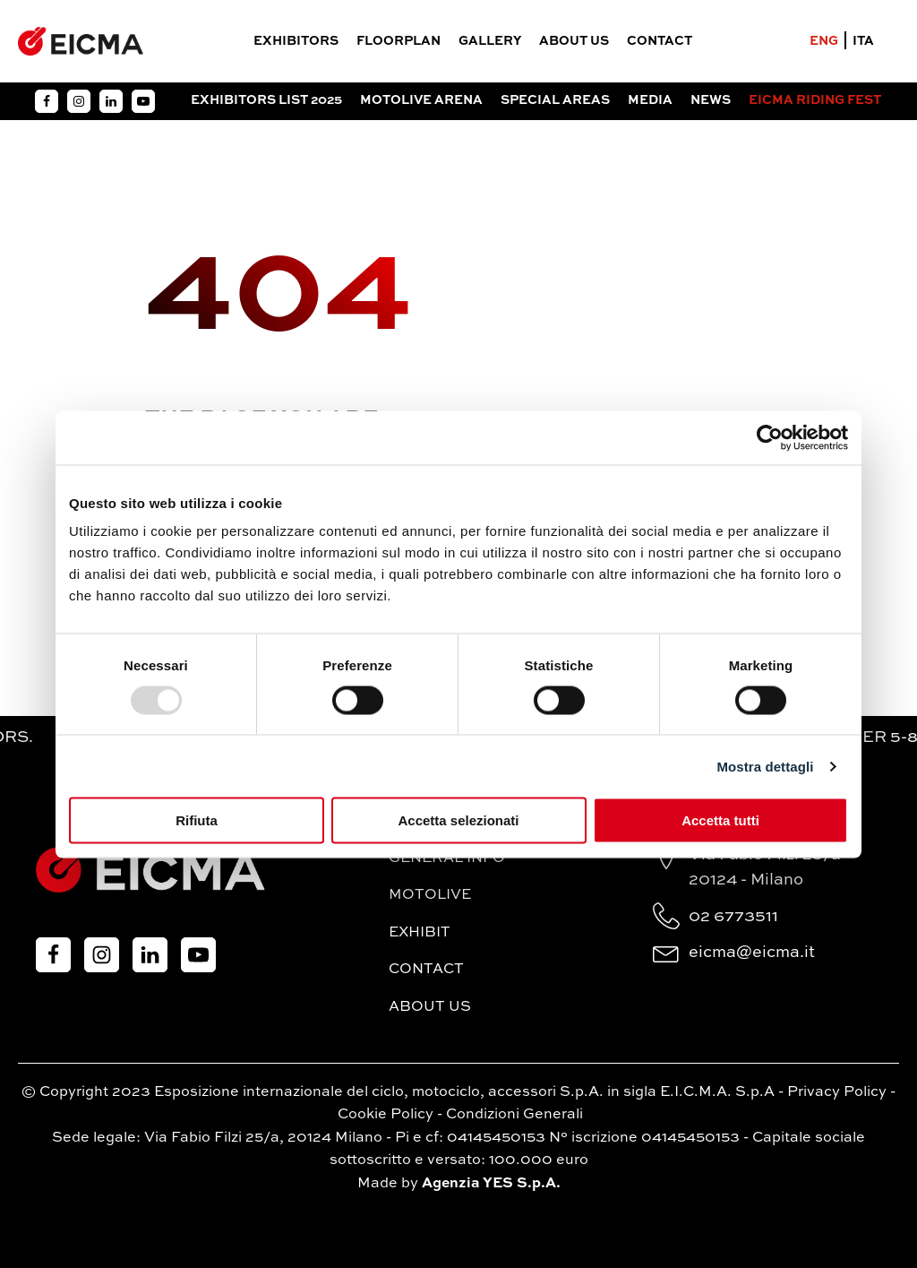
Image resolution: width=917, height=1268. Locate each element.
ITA (863, 41)
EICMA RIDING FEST (815, 100)
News (710, 100)
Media (650, 100)
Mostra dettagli (764, 765)
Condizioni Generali (514, 1115)
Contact (659, 41)
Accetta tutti (720, 820)
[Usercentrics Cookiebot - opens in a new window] (769, 437)
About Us (574, 41)
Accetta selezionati (458, 820)
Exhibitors (296, 41)
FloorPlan (398, 41)
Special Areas (555, 100)
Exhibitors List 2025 (266, 100)
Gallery (489, 41)
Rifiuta (197, 820)
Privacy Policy (837, 1092)
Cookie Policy (385, 1115)
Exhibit (419, 933)
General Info (447, 858)
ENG (824, 41)
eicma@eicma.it (752, 953)
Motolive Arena (421, 100)
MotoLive (430, 895)
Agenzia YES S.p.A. (491, 1184)
